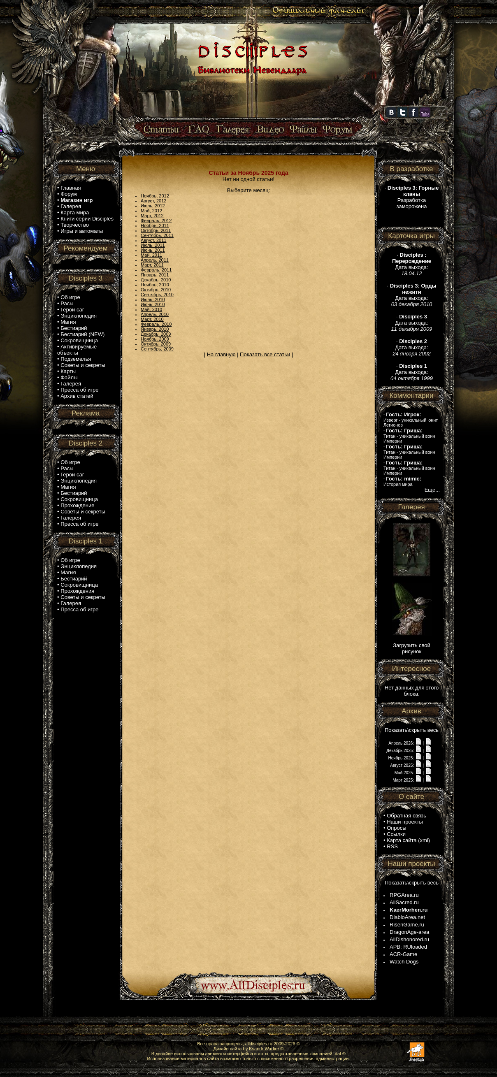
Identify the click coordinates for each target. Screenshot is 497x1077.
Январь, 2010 (155, 329)
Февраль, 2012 (156, 220)
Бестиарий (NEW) (82, 334)
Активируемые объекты (77, 350)
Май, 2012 (151, 210)
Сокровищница (79, 340)
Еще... (432, 490)
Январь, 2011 (155, 274)
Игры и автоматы (81, 231)
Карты (68, 371)
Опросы (396, 828)
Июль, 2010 (153, 299)
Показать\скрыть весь (412, 730)
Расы (66, 303)
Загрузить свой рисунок (411, 648)
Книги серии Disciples (87, 219)
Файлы (68, 377)
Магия (68, 322)
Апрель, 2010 (155, 314)
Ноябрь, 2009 (155, 339)
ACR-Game (403, 954)
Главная (70, 188)
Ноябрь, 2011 (155, 225)
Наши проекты (405, 822)
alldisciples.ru (258, 1043)
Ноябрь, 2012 (155, 195)
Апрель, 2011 (155, 260)
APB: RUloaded (408, 947)
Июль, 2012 (153, 205)
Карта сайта (401, 840)
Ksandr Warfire (264, 1048)
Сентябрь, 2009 (157, 348)
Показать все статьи (265, 354)
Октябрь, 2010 (156, 289)
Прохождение (77, 505)
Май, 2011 (151, 255)
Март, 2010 (152, 319)
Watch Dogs (404, 962)
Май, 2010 (151, 309)
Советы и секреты (82, 365)
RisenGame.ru (407, 924)
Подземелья (75, 359)
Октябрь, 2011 (156, 230)
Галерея (70, 206)
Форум (68, 194)
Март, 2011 (152, 264)
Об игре (70, 297)
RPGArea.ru (404, 895)
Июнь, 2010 (153, 304)
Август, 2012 (153, 200)
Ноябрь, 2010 (155, 284)
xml (424, 840)
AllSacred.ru (404, 902)
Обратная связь (406, 815)
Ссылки (396, 834)
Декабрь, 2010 (156, 279)
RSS (392, 846)
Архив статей (76, 396)
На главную (221, 354)
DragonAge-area (409, 932)
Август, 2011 (153, 240)
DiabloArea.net (407, 917)
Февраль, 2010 (156, 324)
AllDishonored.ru (409, 939)
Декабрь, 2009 (156, 334)
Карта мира (74, 212)
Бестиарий (73, 328)
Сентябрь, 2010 (157, 294)
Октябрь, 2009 (156, 343)
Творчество (74, 225)
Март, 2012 (152, 215)
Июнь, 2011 (153, 250)
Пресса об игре (79, 390)
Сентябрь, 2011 (157, 235)
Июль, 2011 (153, 245)
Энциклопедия (78, 316)
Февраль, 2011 (156, 269)
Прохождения (77, 591)
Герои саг (72, 309)
